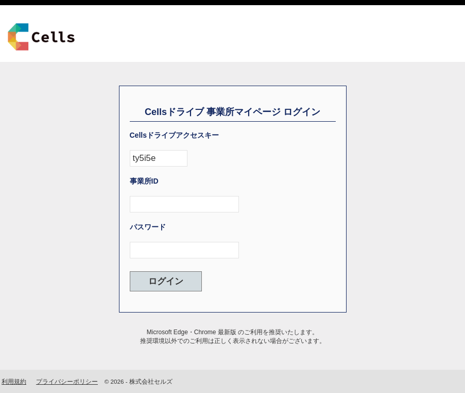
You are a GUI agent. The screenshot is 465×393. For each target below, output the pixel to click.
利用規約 (14, 381)
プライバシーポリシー (67, 381)
